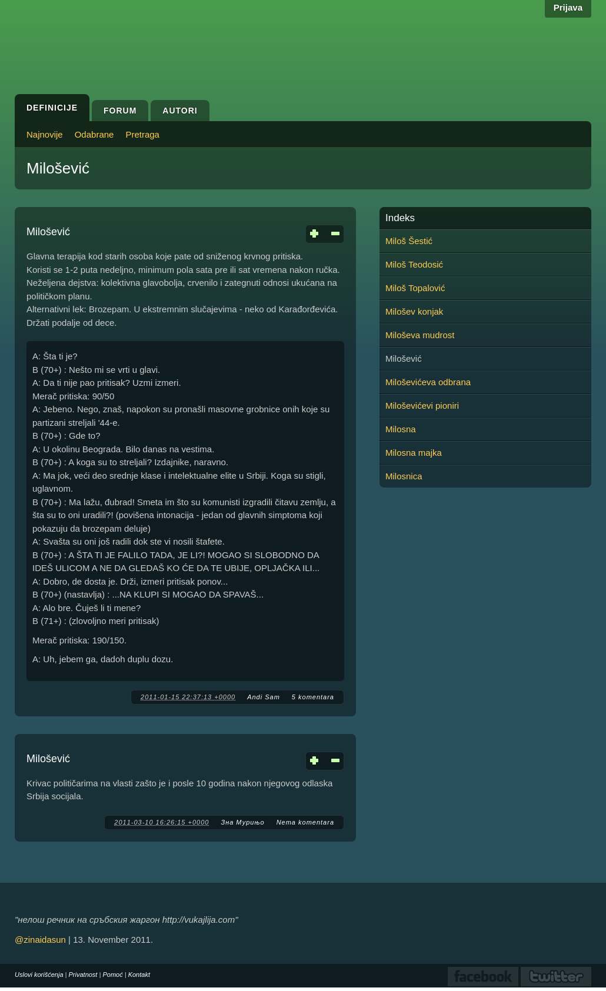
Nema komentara (305, 822)
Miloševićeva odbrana (428, 382)
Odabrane (94, 134)
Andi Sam (263, 696)
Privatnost (83, 974)
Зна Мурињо (242, 822)
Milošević (48, 232)
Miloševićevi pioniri (422, 406)
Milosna (400, 429)
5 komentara (313, 696)
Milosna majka (413, 453)
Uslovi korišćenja (39, 974)
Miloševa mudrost (420, 335)
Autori (179, 110)
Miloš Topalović (415, 288)
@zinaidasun (40, 940)
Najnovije (44, 134)
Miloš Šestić (408, 241)
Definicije (52, 107)
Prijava (568, 7)
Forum (120, 110)
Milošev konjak (414, 311)
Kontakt (139, 974)
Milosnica (403, 476)
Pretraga (142, 134)
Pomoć (112, 974)
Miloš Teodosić (414, 264)
